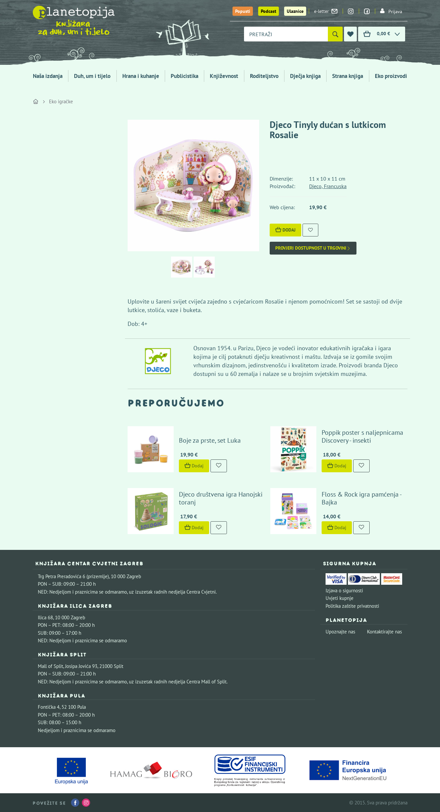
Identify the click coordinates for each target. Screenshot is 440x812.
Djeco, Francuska (328, 186)
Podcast (268, 11)
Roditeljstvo (264, 76)
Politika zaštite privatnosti (352, 606)
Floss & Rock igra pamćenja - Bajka (361, 498)
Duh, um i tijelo (92, 76)
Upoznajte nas (340, 631)
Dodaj (285, 230)
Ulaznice (295, 11)
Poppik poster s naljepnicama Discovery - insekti (362, 436)
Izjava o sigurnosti (344, 590)
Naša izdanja (47, 76)
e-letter (325, 11)
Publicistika (184, 76)
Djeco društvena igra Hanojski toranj (220, 498)
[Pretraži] (335, 34)
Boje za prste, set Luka (210, 440)
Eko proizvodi (391, 76)
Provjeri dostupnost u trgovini (313, 248)
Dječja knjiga (305, 76)
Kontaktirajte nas (384, 631)
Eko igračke (61, 101)
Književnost (224, 76)
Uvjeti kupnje (340, 598)
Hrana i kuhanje (140, 76)
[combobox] (286, 34)
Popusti (242, 11)
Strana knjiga (347, 76)
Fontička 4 (49, 707)
